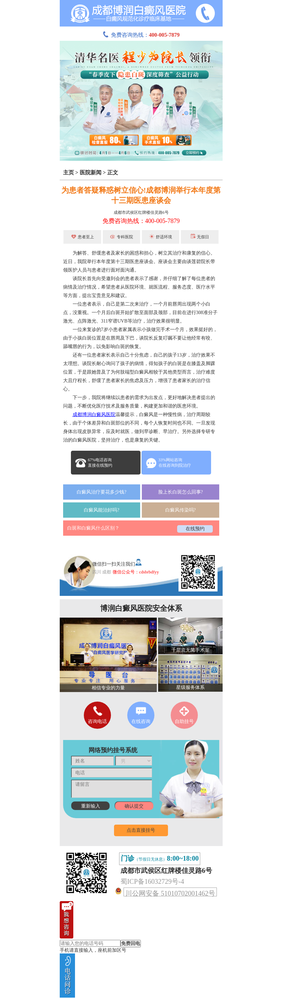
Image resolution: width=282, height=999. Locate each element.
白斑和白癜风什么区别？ (93, 528)
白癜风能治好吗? (101, 510)
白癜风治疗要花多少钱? (101, 492)
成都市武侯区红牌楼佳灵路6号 (141, 212)
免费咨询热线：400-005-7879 (141, 221)
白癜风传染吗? (180, 510)
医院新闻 (90, 172)
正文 (112, 172)
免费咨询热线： (141, 35)
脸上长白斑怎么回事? (180, 492)
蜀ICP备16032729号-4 (152, 881)
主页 (68, 172)
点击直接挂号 (141, 830)
